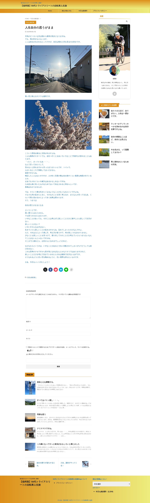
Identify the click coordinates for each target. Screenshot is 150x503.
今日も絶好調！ (83, 11)
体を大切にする (66, 11)
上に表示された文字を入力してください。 (40, 354)
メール (29, 330)
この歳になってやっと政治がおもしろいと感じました (57, 444)
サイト (28, 338)
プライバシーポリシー (100, 11)
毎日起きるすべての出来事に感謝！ (30, 478)
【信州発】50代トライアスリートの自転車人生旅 (44, 6)
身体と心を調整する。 (45, 382)
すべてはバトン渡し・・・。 (48, 400)
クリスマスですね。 (44, 428)
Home (50, 11)
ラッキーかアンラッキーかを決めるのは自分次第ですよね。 (120, 126)
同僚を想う (41, 414)
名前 (28, 321)
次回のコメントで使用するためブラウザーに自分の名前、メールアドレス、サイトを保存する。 (59, 347)
